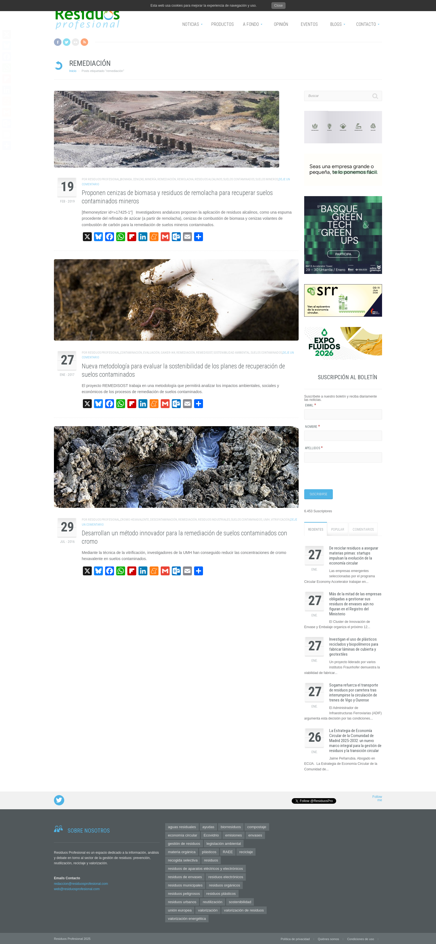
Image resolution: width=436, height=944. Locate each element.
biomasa (126, 179)
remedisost (204, 352)
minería (150, 179)
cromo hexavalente (134, 519)
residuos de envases (185, 876)
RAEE (228, 851)
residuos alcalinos (208, 179)
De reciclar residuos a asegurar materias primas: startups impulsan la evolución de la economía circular (353, 555)
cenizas (138, 179)
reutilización (212, 901)
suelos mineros (267, 179)
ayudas (208, 826)
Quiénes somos (328, 938)
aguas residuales (182, 826)
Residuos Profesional (104, 179)
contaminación (131, 352)
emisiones (233, 834)
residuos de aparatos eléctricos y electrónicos (205, 868)
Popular (337, 529)
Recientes (315, 529)
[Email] (343, 414)
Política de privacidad (295, 938)
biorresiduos (231, 826)
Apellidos (314, 448)
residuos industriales (214, 519)
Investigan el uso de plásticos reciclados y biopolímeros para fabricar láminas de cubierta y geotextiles (353, 646)
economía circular (182, 834)
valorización (207, 909)
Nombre (312, 427)
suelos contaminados (238, 179)
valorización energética (187, 918)
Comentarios (363, 529)
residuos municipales (185, 884)
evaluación (151, 352)
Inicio (72, 71)
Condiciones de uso (360, 938)
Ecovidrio (211, 834)
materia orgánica (181, 851)
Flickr (75, 42)
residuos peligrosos (184, 893)
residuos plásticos (221, 893)
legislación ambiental (224, 843)
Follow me (377, 797)
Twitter (66, 42)
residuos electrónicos (225, 876)
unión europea (180, 909)
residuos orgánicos (224, 884)
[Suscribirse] (318, 494)
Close (278, 6)
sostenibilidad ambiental (232, 352)
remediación (166, 179)
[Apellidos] (343, 457)
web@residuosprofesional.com (77, 888)
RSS (84, 42)
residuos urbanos (182, 901)
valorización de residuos (244, 909)
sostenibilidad (240, 901)
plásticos (209, 851)
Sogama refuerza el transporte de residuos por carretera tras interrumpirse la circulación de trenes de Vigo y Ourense (353, 692)
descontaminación (163, 519)
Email (310, 405)
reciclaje (246, 851)
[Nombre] (343, 436)
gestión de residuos (184, 843)
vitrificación (280, 519)
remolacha (185, 179)
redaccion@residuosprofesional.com (81, 883)
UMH (266, 519)
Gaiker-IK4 (168, 352)
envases (255, 834)
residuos (211, 859)
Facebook (57, 42)
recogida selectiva (183, 859)
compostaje (256, 826)
